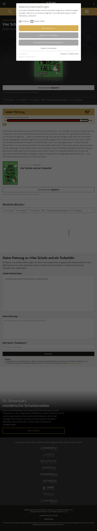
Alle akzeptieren (48, 28)
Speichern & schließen (48, 35)
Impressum (64, 54)
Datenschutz (73, 54)
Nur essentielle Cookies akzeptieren (48, 42)
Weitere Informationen (49, 48)
